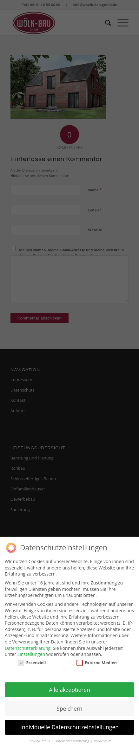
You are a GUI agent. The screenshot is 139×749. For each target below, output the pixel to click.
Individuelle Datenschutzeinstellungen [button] (69, 724)
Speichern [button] (69, 705)
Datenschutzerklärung (27, 645)
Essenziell (32, 660)
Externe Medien (96, 660)
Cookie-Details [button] (39, 738)
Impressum (102, 738)
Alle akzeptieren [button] (69, 687)
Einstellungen (31, 651)
